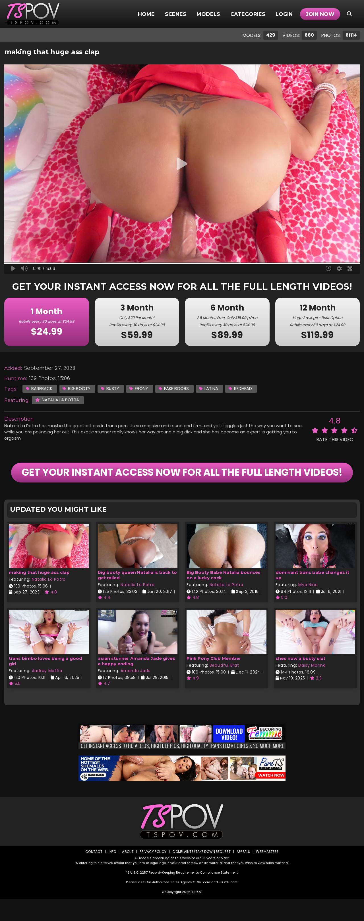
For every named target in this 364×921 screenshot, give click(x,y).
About (127, 873)
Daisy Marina (312, 687)
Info (111, 873)
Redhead (242, 388)
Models (208, 14)
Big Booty (77, 388)
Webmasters (268, 873)
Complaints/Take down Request (201, 873)
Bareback (39, 388)
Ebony (140, 388)
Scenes (175, 14)
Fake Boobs (175, 388)
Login (284, 14)
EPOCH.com (228, 904)
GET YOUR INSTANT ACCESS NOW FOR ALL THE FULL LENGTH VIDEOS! (182, 483)
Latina (210, 388)
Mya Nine (308, 607)
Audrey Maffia (47, 693)
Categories (247, 14)
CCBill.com (201, 904)
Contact (93, 873)
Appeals (243, 873)
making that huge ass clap (39, 594)
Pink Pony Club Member (214, 680)
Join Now (320, 14)
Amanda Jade (136, 693)
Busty (111, 388)
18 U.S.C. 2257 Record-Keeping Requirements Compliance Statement (182, 894)
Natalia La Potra (57, 400)
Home (146, 14)
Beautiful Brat (224, 687)
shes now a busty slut (300, 680)
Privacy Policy (152, 873)
